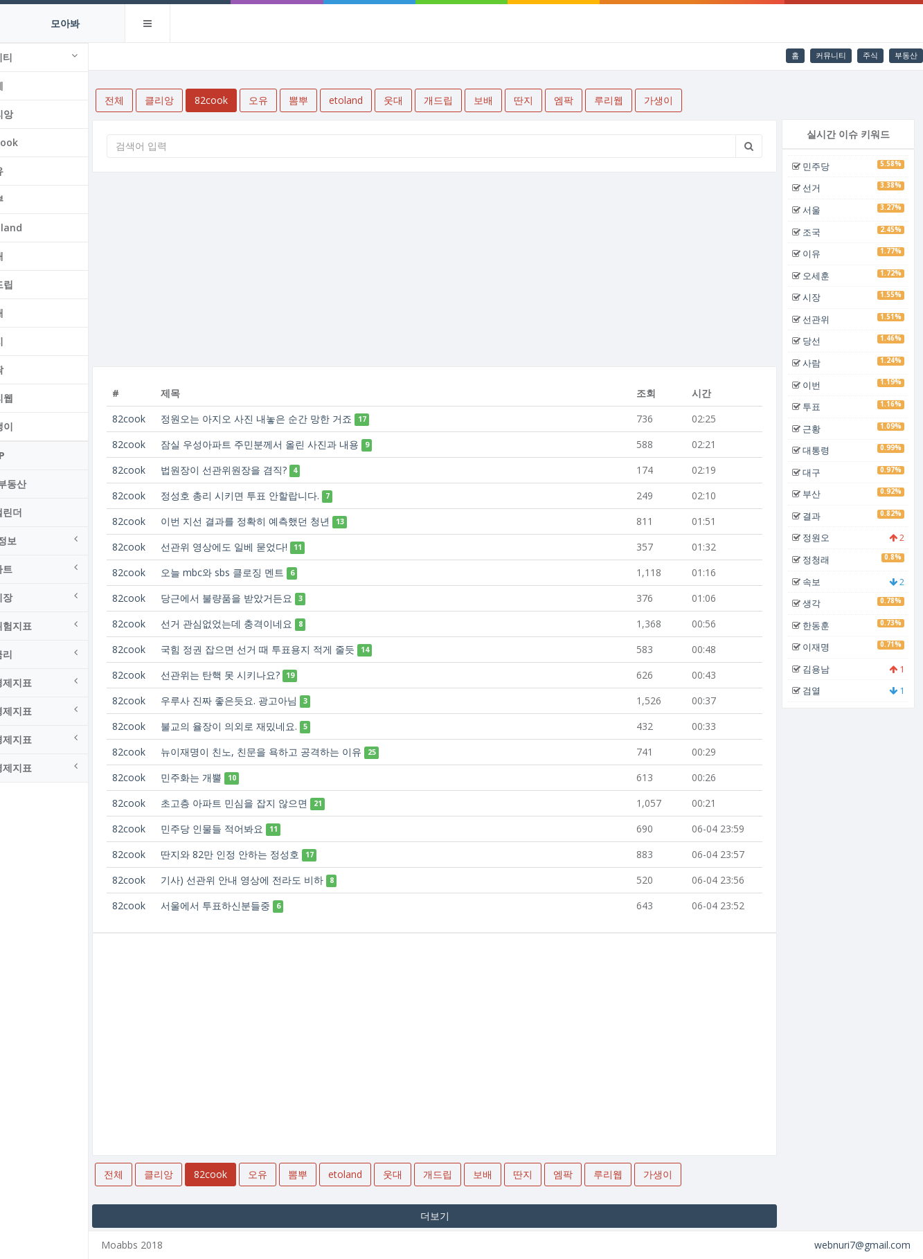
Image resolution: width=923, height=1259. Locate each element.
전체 (30, 85)
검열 (818, 690)
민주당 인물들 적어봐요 (248, 828)
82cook (38, 142)
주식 (870, 55)
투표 (818, 406)
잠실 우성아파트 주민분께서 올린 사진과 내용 (296, 444)
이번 (818, 385)
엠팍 (30, 369)
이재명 (822, 647)
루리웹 (35, 397)
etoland (40, 227)
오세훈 (822, 275)
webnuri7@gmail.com (862, 1244)
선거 (818, 187)
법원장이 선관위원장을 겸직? (260, 469)
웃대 (30, 255)
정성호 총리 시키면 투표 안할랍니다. (276, 495)
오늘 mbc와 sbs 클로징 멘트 (259, 572)
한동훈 (822, 625)
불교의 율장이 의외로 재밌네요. (265, 726)
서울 (818, 210)
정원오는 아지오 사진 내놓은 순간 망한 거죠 (292, 418)
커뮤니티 (831, 55)
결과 (818, 516)
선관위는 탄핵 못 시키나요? (256, 674)
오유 (30, 170)
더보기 (455, 1215)
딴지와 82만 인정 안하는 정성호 (266, 854)
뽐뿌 (30, 199)
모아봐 (65, 23)
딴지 (30, 341)
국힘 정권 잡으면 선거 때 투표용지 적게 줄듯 (294, 649)
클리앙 (35, 113)
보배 (30, 312)
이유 (818, 253)
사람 (818, 363)
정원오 (822, 537)
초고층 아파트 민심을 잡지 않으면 (270, 803)
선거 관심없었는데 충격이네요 (263, 623)
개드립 (35, 284)
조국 (818, 232)
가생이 (35, 426)
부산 (818, 494)
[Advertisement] (456, 269)
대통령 (822, 450)
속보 (818, 581)
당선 (818, 340)
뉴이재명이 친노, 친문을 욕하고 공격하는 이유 (297, 751)
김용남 (822, 669)
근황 (818, 428)
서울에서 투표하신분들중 (252, 905)
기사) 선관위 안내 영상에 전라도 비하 (278, 879)
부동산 (906, 55)
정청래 (822, 559)
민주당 (822, 166)
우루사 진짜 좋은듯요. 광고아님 (265, 700)
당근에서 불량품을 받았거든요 (263, 598)
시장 (818, 297)
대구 (818, 472)
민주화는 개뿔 (227, 777)
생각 (818, 603)
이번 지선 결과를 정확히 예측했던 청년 (281, 521)
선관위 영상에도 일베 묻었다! (260, 546)
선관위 (822, 319)
